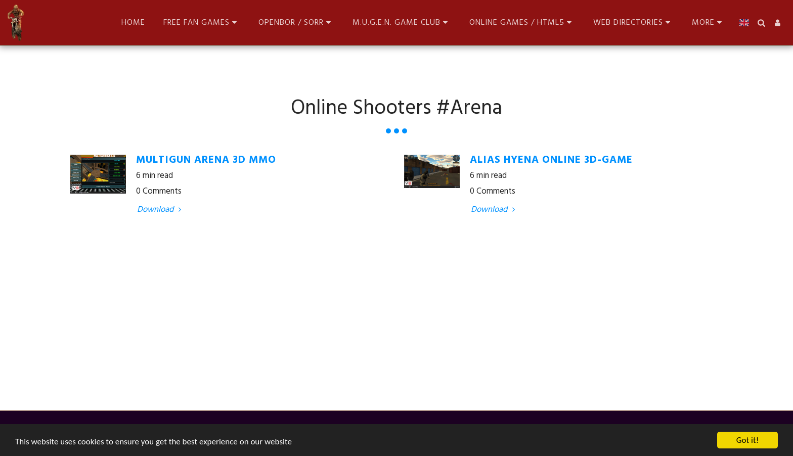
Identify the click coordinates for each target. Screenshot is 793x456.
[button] (202, 22)
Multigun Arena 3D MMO (206, 160)
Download (160, 210)
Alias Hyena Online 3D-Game (551, 160)
